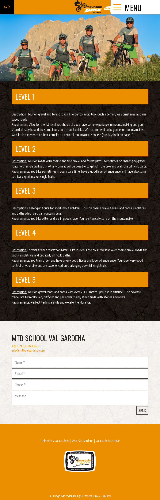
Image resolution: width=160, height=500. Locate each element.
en (7, 7)
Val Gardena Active (108, 440)
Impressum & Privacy (97, 496)
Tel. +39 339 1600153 (25, 346)
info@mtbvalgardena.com (28, 350)
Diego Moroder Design (67, 496)
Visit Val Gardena (82, 440)
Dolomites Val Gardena (55, 440)
